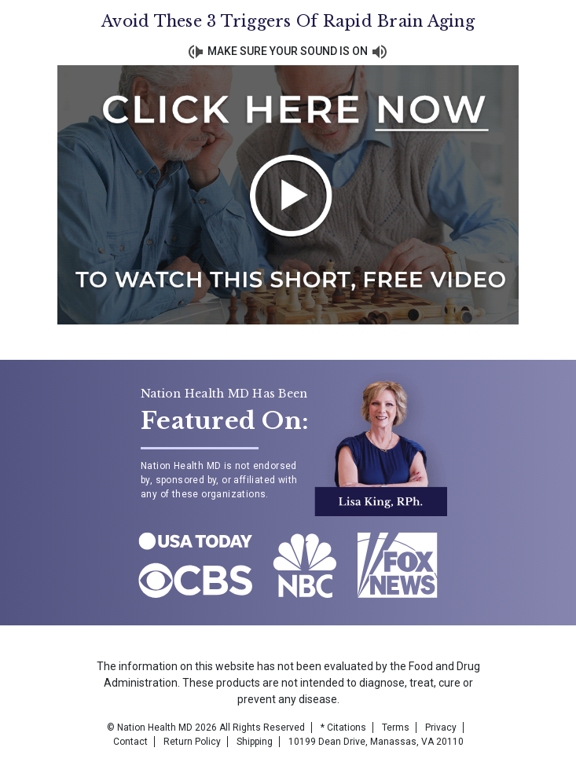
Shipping (255, 741)
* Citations (343, 727)
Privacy (441, 727)
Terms (395, 727)
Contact (130, 741)
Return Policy (192, 741)
